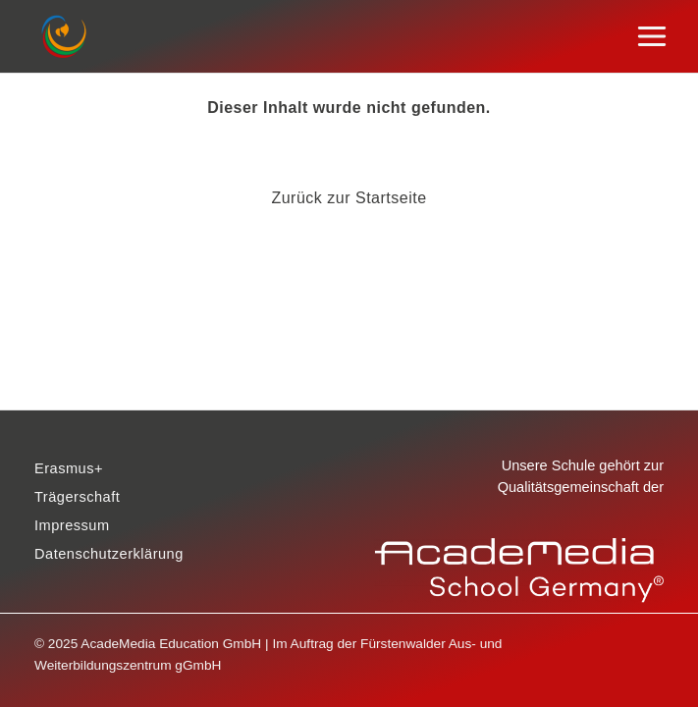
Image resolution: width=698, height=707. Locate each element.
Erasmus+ (68, 468)
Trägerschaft (77, 497)
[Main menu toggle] (652, 37)
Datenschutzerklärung (109, 554)
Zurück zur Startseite (348, 198)
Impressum (72, 525)
